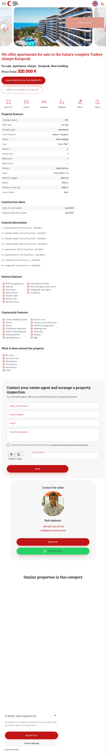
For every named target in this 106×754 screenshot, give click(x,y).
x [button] (52, 715)
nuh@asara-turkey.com (53, 530)
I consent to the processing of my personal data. (69, 445)
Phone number (16, 414)
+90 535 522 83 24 (53, 526)
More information (12, 749)
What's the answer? (38, 452)
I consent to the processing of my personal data (50, 445)
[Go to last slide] (20, 27)
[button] (30, 735)
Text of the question (19, 432)
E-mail (12, 423)
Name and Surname (19, 406)
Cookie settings (30, 743)
